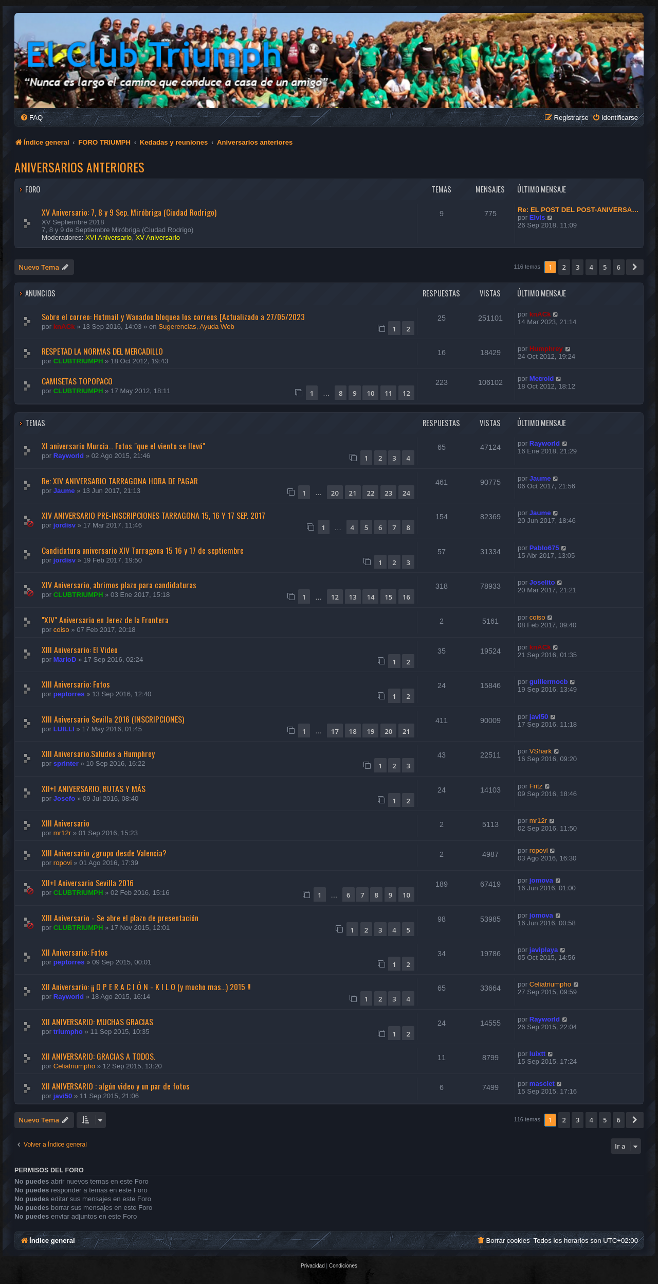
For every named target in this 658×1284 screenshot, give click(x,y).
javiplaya (543, 950)
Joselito (542, 582)
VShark (540, 751)
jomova (541, 880)
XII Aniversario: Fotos (75, 952)
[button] (635, 267)
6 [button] (618, 267)
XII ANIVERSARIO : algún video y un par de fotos (116, 1086)
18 (353, 731)
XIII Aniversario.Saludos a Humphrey (98, 753)
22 (370, 493)
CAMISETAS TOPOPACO (77, 381)
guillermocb (548, 681)
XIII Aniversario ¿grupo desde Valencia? (104, 853)
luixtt (537, 1054)
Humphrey (546, 349)
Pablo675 (544, 548)
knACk (64, 326)
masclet (542, 1083)
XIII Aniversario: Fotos (76, 684)
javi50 (539, 716)
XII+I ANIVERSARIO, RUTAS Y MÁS (93, 788)
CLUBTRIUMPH (78, 361)
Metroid (541, 378)
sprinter (66, 763)
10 (370, 393)
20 (335, 493)
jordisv (64, 525)
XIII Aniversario (65, 823)
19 (370, 731)
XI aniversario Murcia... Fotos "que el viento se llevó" (123, 445)
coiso (61, 630)
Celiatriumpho (550, 984)
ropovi (62, 863)
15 (388, 597)
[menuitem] (31, 117)
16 (406, 597)
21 (353, 493)
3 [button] (577, 267)
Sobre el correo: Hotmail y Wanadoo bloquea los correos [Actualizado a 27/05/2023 (173, 316)
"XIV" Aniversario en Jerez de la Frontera (105, 619)
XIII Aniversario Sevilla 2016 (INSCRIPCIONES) (113, 719)
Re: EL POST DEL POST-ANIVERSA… (578, 210)
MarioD (65, 659)
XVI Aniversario (108, 237)
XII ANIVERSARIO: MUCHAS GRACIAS (97, 1021)
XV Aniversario (158, 237)
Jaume (64, 491)
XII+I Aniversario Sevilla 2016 (88, 882)
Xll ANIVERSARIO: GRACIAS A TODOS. (98, 1056)
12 (406, 393)
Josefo (64, 798)
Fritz (536, 786)
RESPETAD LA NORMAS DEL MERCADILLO (102, 351)
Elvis (537, 217)
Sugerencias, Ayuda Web (196, 326)
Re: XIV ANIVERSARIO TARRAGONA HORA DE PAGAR (120, 480)
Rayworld (68, 456)
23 (388, 493)
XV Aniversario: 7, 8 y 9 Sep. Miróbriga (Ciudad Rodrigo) (129, 212)
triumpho (68, 1031)
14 (370, 597)
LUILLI (64, 729)
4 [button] (591, 267)
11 (388, 393)
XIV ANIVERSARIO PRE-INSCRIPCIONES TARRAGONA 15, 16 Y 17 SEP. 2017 (153, 515)
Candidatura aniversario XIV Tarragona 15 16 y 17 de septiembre (143, 550)
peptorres (69, 694)
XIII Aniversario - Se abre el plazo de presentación (120, 917)
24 (406, 493)
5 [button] (605, 267)
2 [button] (564, 267)
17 (335, 731)
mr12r (62, 833)
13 (353, 597)
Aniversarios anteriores (79, 166)
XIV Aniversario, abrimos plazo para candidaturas (119, 584)
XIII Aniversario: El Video (80, 649)
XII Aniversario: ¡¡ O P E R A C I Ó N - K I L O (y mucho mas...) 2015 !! (146, 986)
